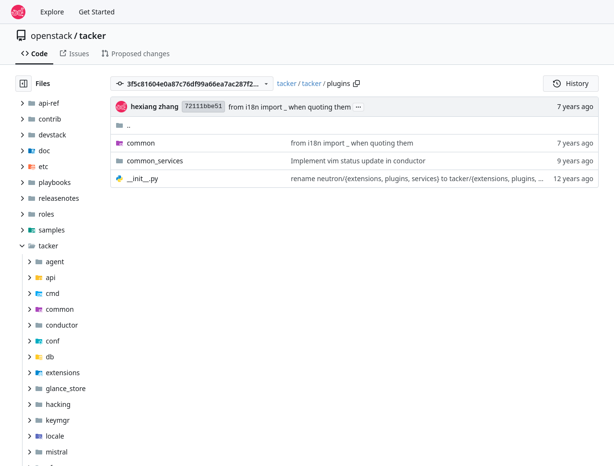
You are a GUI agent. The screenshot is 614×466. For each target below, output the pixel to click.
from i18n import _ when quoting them (289, 106)
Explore (52, 11)
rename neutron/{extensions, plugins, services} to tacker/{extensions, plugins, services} (428, 178)
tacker (92, 35)
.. (123, 125)
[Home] (18, 12)
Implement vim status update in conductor (358, 160)
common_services (155, 160)
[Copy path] (356, 83)
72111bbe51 (203, 106)
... (358, 106)
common (141, 142)
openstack (51, 35)
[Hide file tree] (23, 83)
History (571, 83)
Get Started (97, 11)
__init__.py (142, 178)
